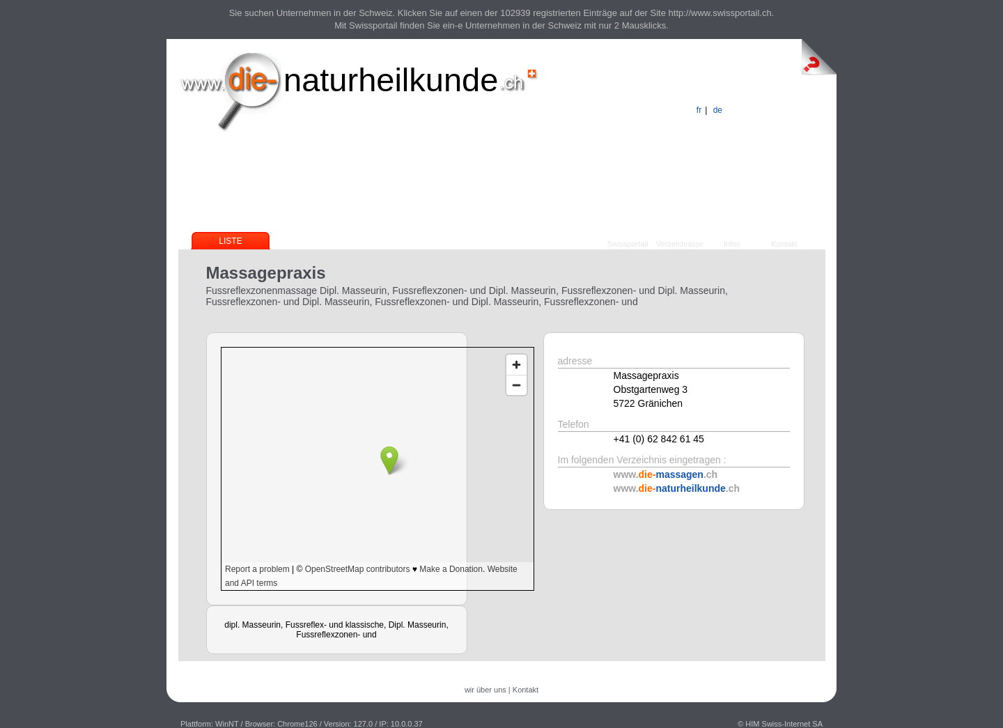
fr (699, 110)
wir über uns (485, 690)
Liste (230, 241)
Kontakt (784, 244)
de (717, 110)
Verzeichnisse (679, 244)
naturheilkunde (390, 79)
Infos (732, 244)
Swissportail (627, 244)
